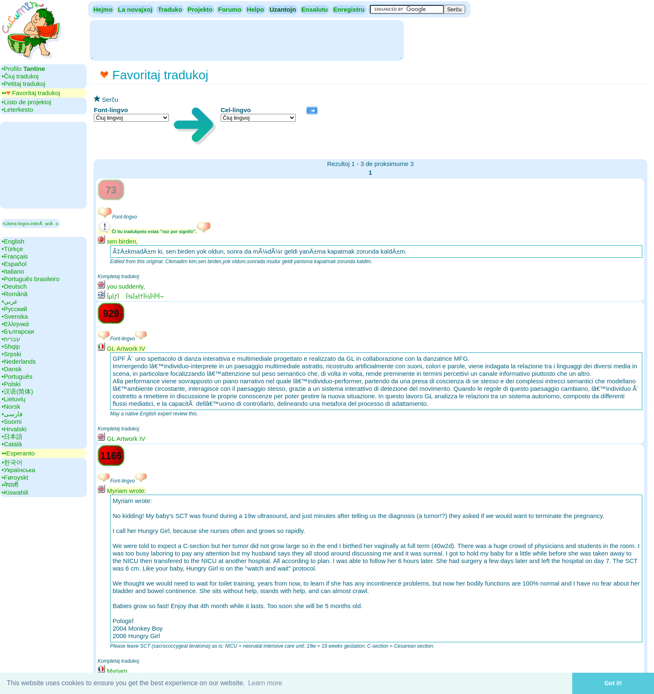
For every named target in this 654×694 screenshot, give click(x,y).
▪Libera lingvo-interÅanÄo (30, 223)
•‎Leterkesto (17, 109)
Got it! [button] (613, 683)
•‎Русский (14, 308)
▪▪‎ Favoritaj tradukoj (31, 92)
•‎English (13, 241)
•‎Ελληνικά (15, 323)
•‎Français (15, 256)
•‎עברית (11, 338)
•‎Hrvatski (14, 428)
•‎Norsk (11, 406)
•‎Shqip (11, 346)
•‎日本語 (12, 436)
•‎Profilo (23, 68)
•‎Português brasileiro (31, 278)
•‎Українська (18, 469)
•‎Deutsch (14, 286)
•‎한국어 (12, 462)
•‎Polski (11, 383)
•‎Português (17, 376)
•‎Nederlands (19, 361)
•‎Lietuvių (13, 398)
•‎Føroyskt (15, 477)
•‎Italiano (13, 271)
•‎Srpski (11, 353)
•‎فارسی (12, 413)
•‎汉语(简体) (17, 391)
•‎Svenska (15, 316)
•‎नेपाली (10, 484)
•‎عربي (10, 301)
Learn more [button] (265, 682)
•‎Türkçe (12, 248)
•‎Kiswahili (15, 492)
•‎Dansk (12, 368)
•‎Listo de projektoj (26, 102)
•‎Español (14, 263)
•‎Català (12, 444)
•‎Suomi (12, 421)
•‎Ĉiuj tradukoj (20, 76)
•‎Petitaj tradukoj (23, 83)
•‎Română (15, 293)
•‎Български (18, 331)
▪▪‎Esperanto (18, 453)
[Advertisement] (246, 39)
